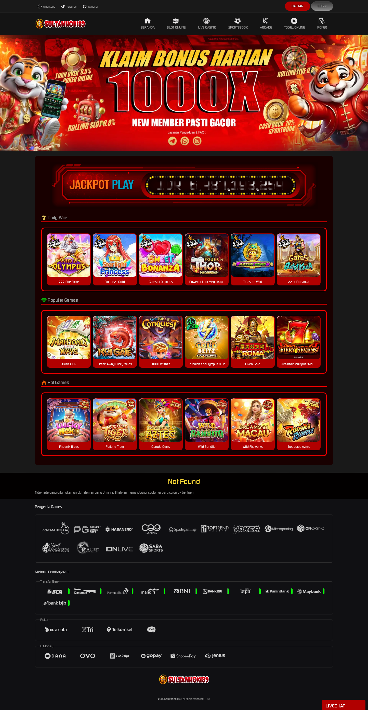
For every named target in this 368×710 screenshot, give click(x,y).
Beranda (148, 24)
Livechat (90, 6)
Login (322, 6)
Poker (322, 24)
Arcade (266, 24)
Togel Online (294, 24)
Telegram (69, 6)
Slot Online (176, 24)
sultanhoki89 (173, 699)
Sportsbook (238, 24)
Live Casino (207, 24)
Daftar (298, 6)
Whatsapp (46, 6)
